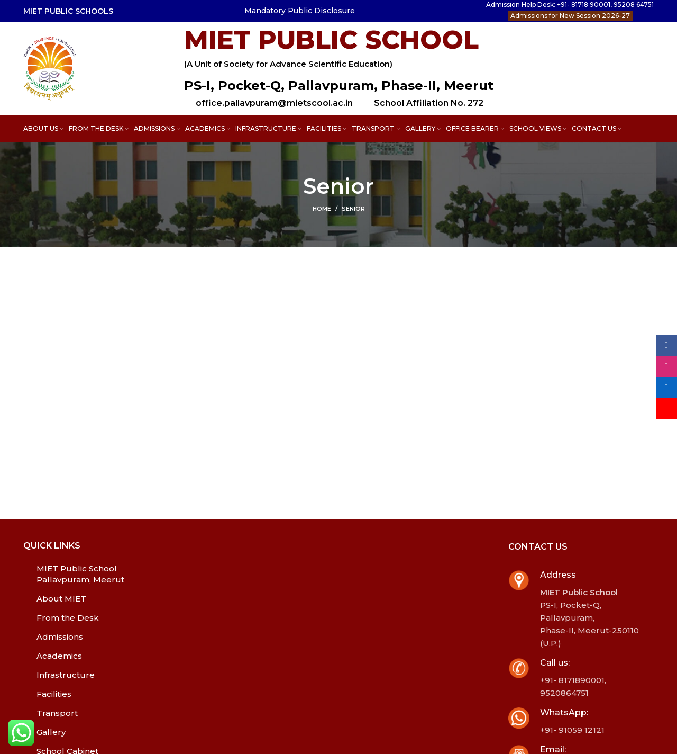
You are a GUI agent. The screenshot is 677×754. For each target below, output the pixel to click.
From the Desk (67, 618)
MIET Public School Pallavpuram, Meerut (80, 574)
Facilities (53, 694)
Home (322, 208)
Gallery (51, 732)
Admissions (59, 637)
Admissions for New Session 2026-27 (570, 16)
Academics (59, 656)
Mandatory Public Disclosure (299, 10)
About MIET (61, 599)
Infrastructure (65, 675)
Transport (57, 713)
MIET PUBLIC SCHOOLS (68, 11)
